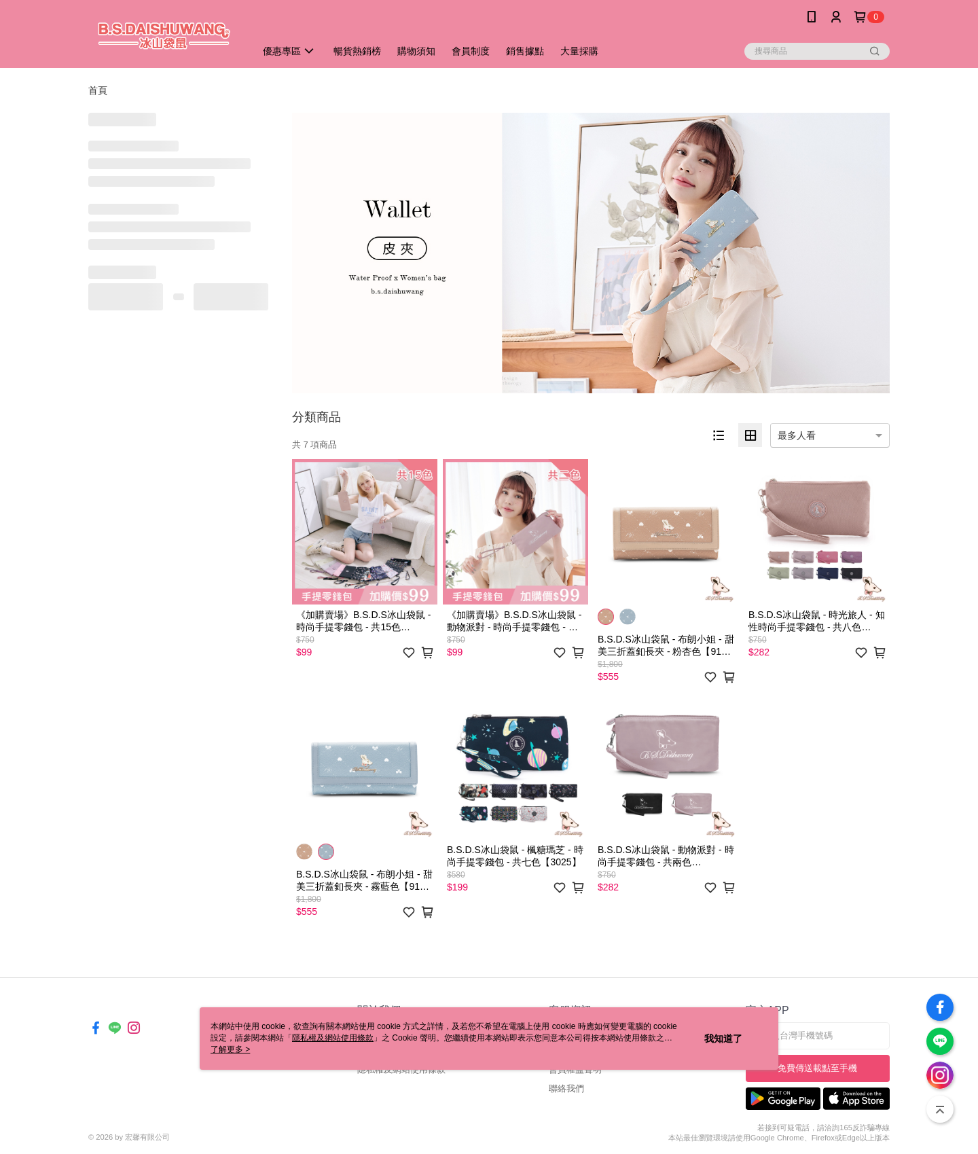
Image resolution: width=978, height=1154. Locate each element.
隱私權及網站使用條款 (333, 1038)
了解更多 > (230, 1049)
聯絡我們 (566, 1088)
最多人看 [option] (797, 435)
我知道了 (723, 1038)
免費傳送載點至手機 (817, 1068)
